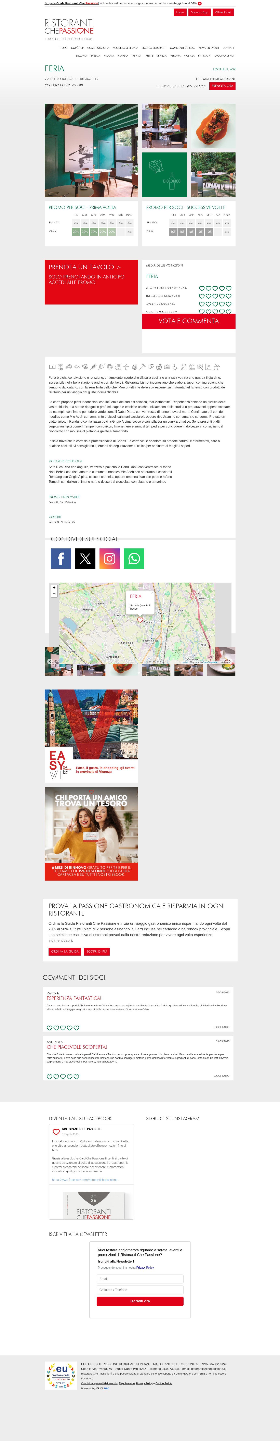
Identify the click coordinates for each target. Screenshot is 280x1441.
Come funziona (98, 48)
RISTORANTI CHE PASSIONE (82, 1129)
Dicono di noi (225, 55)
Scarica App (199, 12)
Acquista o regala (125, 48)
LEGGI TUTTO (221, 1027)
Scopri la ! (72, 3)
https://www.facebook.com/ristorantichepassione (84, 1180)
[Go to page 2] (141, 672)
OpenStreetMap (210, 662)
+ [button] (54, 588)
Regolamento (127, 1383)
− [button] (54, 594)
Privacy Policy (144, 1383)
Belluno (81, 55)
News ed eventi (209, 48)
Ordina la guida (65, 951)
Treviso (136, 55)
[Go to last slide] (50, 661)
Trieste (149, 55)
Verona (175, 55)
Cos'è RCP (77, 48)
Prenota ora (222, 86)
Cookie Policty (164, 1383)
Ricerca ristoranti (154, 48)
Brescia (95, 55)
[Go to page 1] (138, 672)
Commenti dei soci (182, 48)
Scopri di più (96, 951)
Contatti (229, 48)
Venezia (162, 55)
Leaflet (185, 662)
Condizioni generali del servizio (99, 1383)
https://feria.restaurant (216, 79)
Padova (109, 55)
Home (63, 48)
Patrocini (204, 55)
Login (180, 12)
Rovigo (123, 55)
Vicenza (189, 55)
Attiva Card (223, 12)
